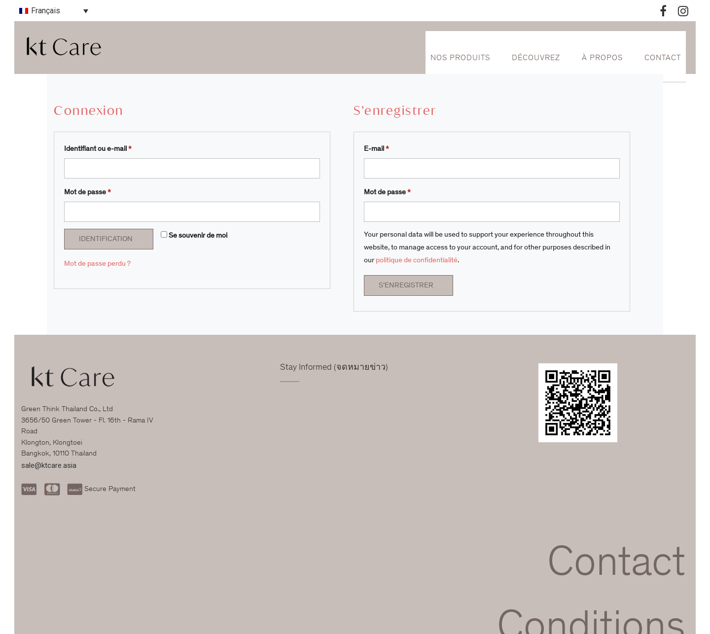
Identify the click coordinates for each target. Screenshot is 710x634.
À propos (602, 58)
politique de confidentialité (417, 260)
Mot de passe (87, 192)
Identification (106, 239)
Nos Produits (460, 58)
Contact (662, 58)
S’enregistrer (406, 285)
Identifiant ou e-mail (98, 149)
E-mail (376, 149)
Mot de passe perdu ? (97, 264)
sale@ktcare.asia (48, 465)
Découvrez (536, 58)
